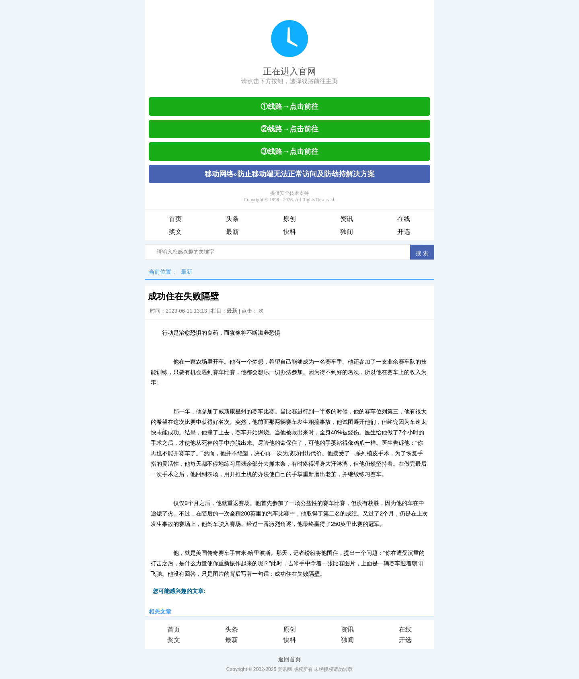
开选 (403, 231)
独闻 (346, 231)
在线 (403, 218)
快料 (289, 231)
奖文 (175, 231)
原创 (289, 218)
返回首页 (289, 659)
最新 (232, 231)
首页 (175, 218)
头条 (232, 218)
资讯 (346, 218)
